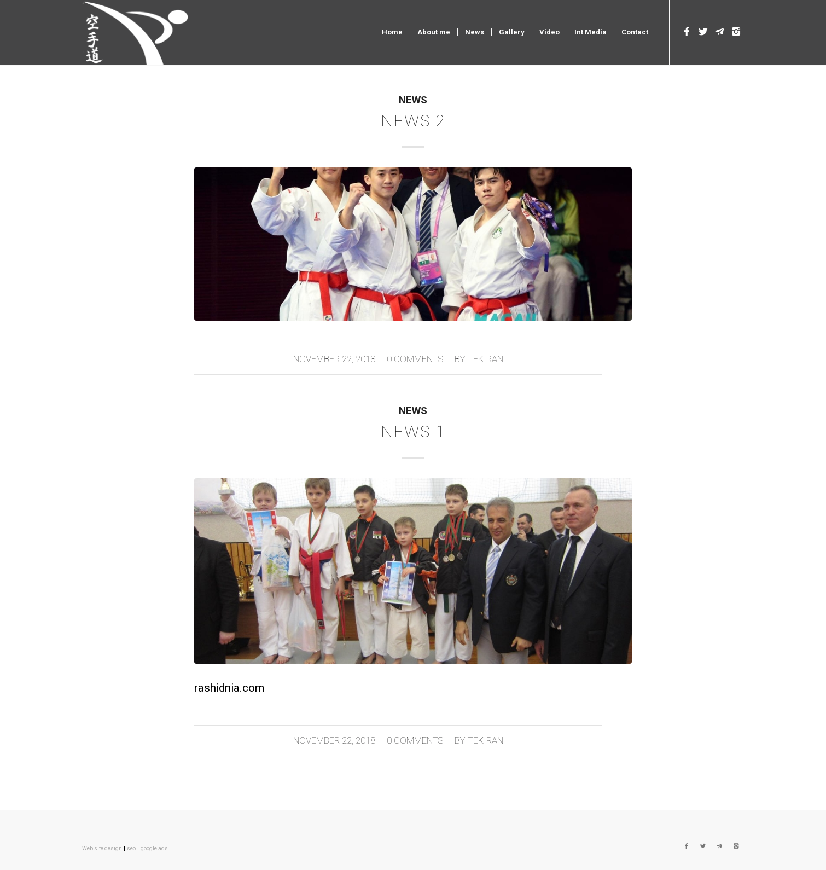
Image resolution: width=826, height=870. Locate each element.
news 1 (413, 431)
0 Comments (415, 358)
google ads (154, 848)
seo (131, 848)
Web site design (102, 848)
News (413, 100)
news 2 (413, 120)
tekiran (485, 358)
